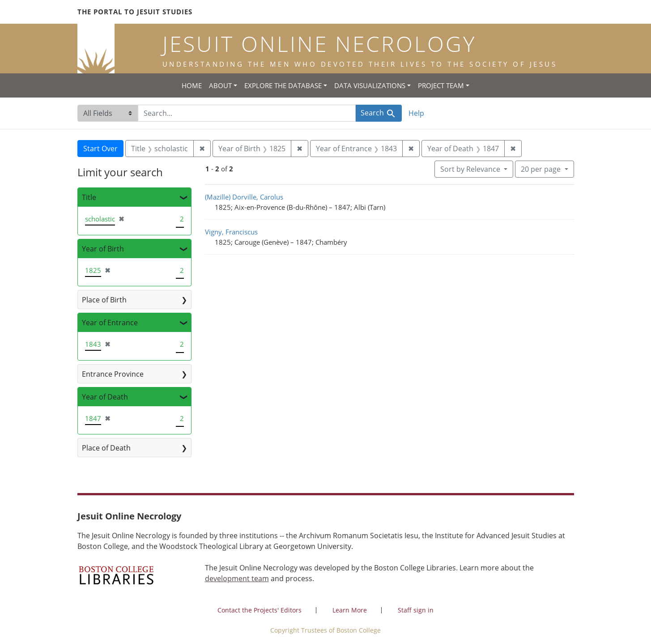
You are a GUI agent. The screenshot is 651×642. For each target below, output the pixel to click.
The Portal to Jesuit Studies (134, 11)
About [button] (220, 85)
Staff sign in (416, 610)
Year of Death (105, 397)
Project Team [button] (441, 85)
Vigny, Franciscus (231, 231)
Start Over (100, 148)
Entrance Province (113, 374)
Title (89, 197)
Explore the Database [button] (283, 85)
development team (237, 578)
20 (541, 168)
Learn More (349, 610)
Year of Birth (103, 249)
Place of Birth (104, 300)
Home (192, 85)
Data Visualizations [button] (369, 85)
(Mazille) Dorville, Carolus (244, 196)
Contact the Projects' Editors (259, 610)
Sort (471, 169)
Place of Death (106, 448)
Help (416, 113)
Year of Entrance (110, 322)
